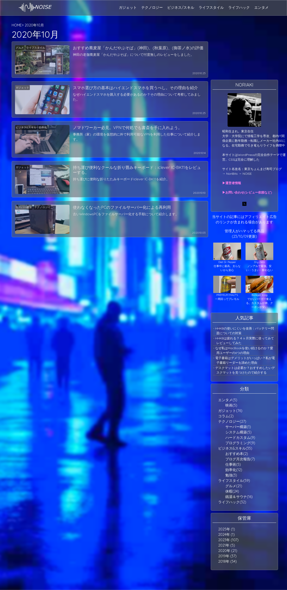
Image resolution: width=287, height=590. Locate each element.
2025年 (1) (226, 529)
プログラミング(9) (240, 443)
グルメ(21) (233, 486)
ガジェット (128, 7)
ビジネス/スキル (180, 7)
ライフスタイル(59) (234, 480)
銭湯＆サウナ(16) (239, 496)
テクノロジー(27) (232, 421)
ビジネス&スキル (26, 127)
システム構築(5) (238, 432)
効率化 (43, 127)
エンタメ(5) (227, 400)
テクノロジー (152, 7)
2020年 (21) (227, 550)
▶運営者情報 (231, 183)
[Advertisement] (244, 50)
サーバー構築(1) (238, 426)
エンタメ (261, 7)
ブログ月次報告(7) (240, 459)
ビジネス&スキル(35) (235, 448)
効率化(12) (233, 469)
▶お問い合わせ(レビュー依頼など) (247, 192)
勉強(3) (231, 475)
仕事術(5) (233, 464)
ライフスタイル (211, 7)
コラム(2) (226, 416)
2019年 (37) (227, 556)
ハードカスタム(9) (240, 437)
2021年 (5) (226, 545)
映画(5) (231, 405)
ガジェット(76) (230, 410)
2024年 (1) (226, 534)
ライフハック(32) (232, 502)
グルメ (20, 47)
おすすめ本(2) (236, 453)
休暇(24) (232, 491)
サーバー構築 (24, 207)
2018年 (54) (227, 561)
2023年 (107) (228, 540)
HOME (17, 25)
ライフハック (239, 7)
